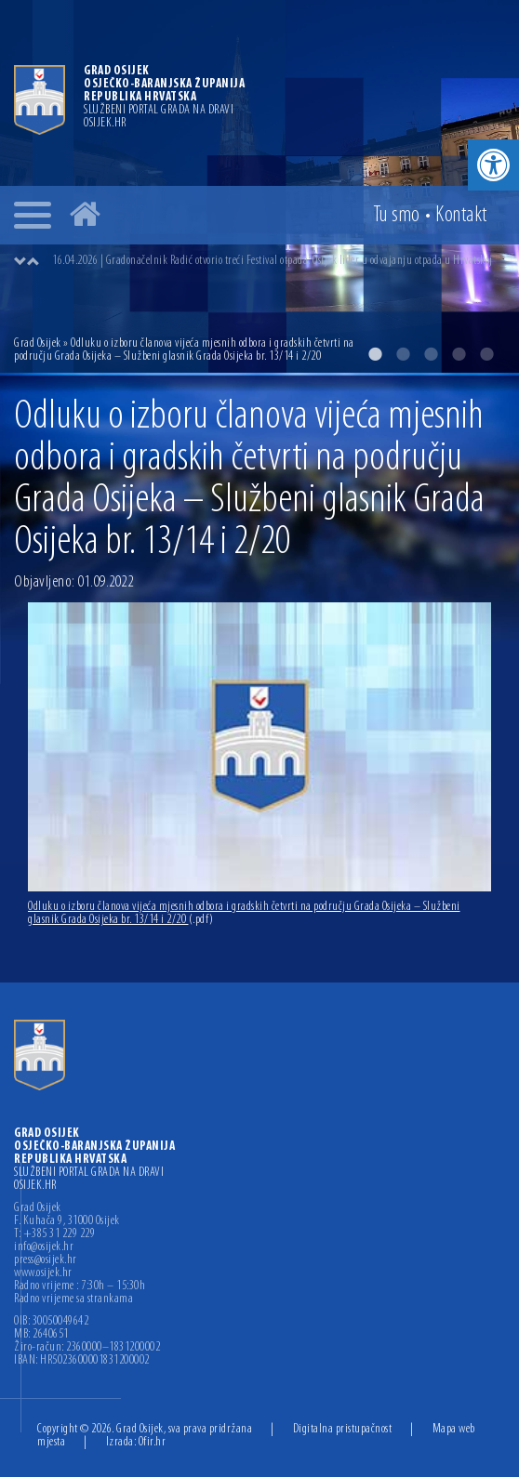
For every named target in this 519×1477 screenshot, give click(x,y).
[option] (278, 261)
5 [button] (486, 354)
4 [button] (458, 354)
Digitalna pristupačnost (343, 1429)
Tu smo (396, 215)
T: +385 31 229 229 (54, 1234)
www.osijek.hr (43, 1273)
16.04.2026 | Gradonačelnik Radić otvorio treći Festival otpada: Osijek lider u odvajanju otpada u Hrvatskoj (272, 261)
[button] (493, 165)
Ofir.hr (152, 1442)
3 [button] (430, 354)
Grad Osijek (38, 343)
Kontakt (461, 215)
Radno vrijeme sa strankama (73, 1299)
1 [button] (375, 354)
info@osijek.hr (43, 1247)
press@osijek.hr (45, 1260)
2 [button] (402, 354)
